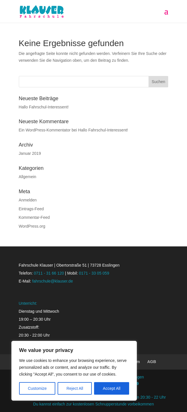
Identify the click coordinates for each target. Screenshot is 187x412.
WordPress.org (32, 226)
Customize (37, 388)
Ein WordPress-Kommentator (45, 130)
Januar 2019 (30, 153)
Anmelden (28, 200)
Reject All (74, 388)
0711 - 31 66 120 (49, 273)
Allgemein (27, 176)
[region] (74, 371)
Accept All (111, 388)
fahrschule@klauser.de (52, 281)
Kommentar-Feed (34, 217)
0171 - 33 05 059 (94, 273)
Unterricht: (28, 303)
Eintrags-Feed (31, 209)
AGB (151, 361)
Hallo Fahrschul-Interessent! (44, 107)
